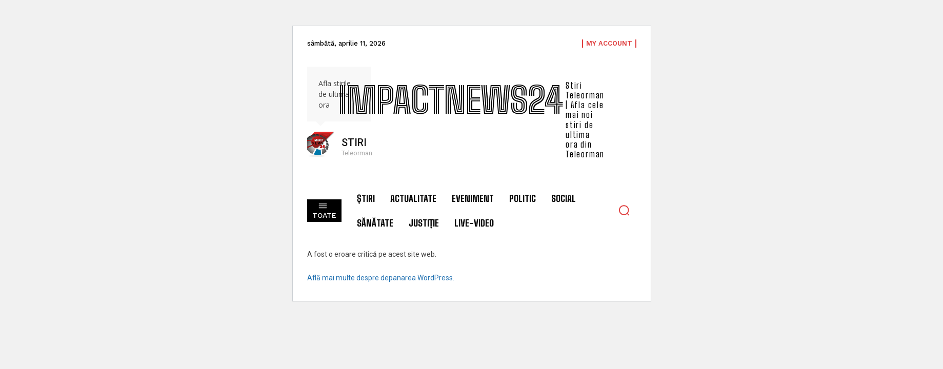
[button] (624, 210)
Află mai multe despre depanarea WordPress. (380, 278)
